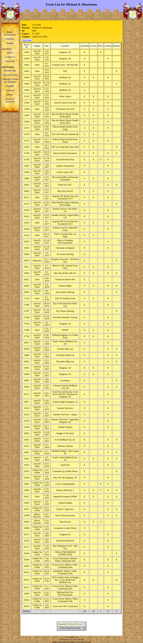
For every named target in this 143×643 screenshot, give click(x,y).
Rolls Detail (27, 40)
